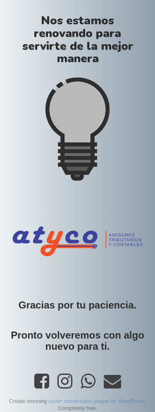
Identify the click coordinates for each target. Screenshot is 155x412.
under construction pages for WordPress (96, 401)
